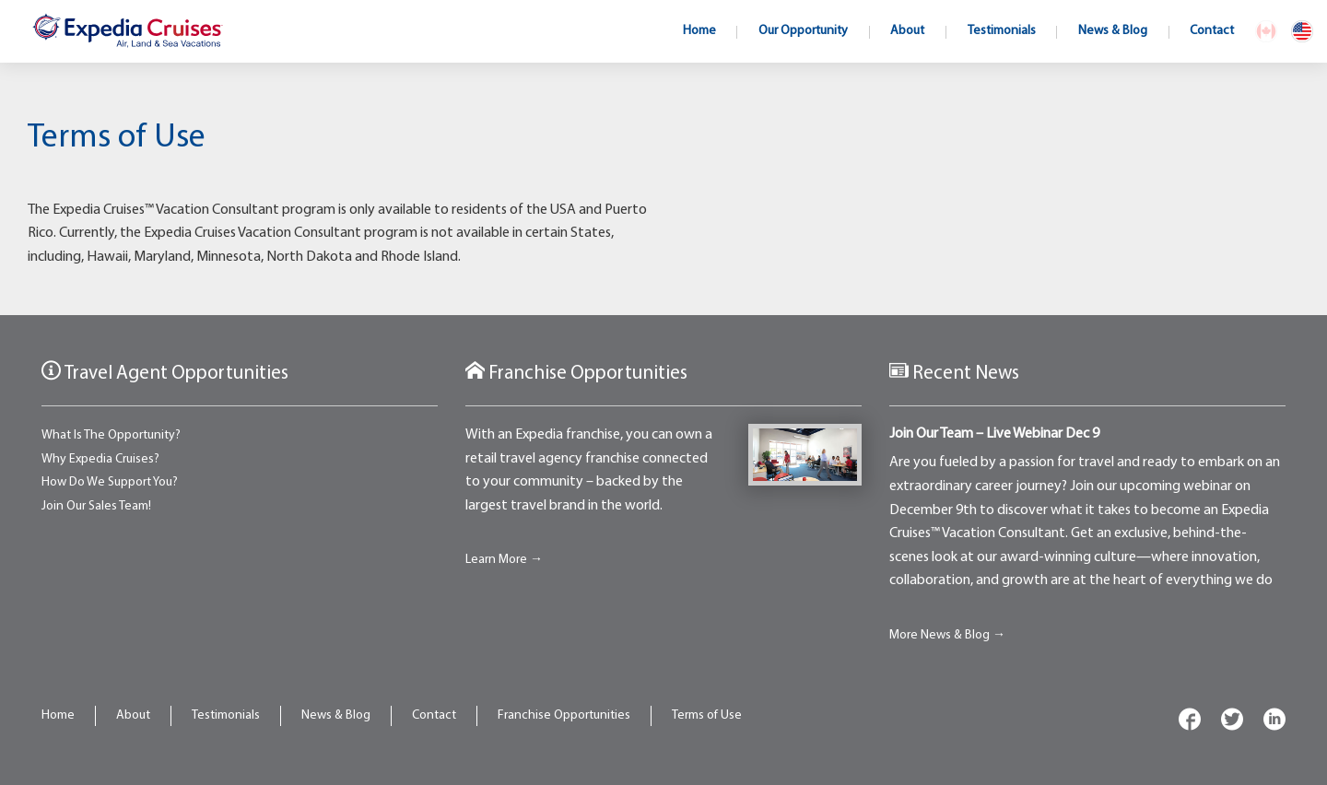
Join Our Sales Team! (96, 506)
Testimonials (226, 715)
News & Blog (335, 715)
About (133, 715)
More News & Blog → (947, 635)
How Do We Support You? (109, 482)
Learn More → (504, 560)
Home (58, 715)
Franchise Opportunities (564, 715)
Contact (434, 715)
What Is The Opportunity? (111, 435)
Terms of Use (707, 715)
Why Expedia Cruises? (100, 459)
